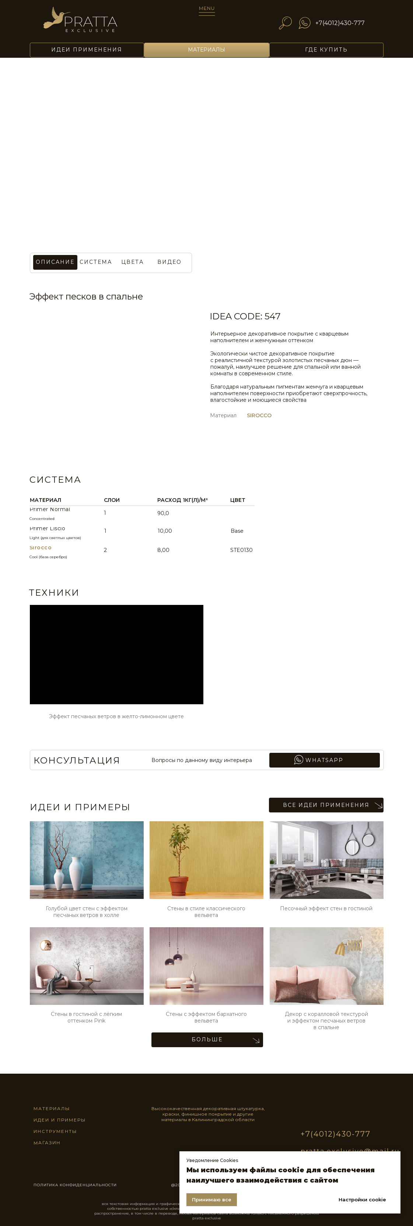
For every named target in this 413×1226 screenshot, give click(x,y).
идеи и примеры (60, 1120)
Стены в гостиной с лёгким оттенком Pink (86, 1017)
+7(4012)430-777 (340, 23)
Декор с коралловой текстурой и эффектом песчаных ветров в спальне (326, 1021)
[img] (90, 23)
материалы (52, 1108)
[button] (132, 262)
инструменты (55, 1131)
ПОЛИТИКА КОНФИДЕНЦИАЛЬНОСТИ (75, 1185)
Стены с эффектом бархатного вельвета (206, 1017)
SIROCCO (259, 415)
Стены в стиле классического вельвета (206, 911)
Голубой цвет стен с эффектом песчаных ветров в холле (86, 911)
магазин (46, 1142)
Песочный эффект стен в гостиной (326, 908)
